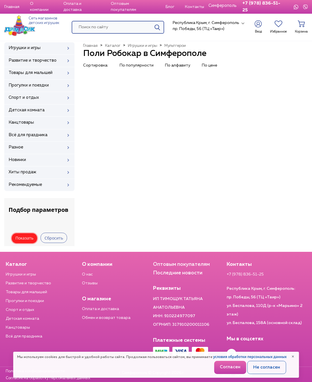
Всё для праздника (24, 336)
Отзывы (90, 283)
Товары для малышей (26, 292)
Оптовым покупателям (123, 7)
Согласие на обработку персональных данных (48, 378)
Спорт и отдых (20, 310)
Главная (11, 7)
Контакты (194, 7)
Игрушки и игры (21, 274)
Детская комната (22, 319)
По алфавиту (177, 65)
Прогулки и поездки (25, 301)
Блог (170, 7)
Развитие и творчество (28, 283)
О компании (39, 7)
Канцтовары (18, 327)
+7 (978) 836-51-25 (261, 7)
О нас (87, 274)
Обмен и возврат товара (106, 318)
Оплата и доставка (72, 7)
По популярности (137, 65)
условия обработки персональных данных (250, 356)
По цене (209, 65)
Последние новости (177, 273)
